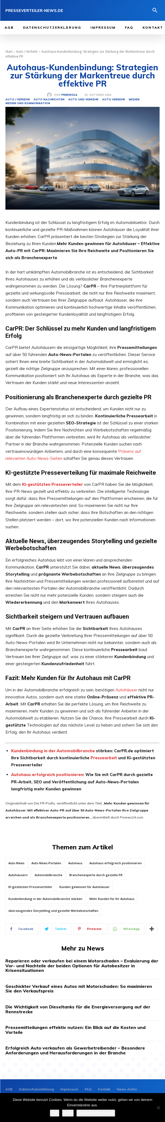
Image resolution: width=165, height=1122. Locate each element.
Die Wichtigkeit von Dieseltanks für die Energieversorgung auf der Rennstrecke (77, 1009)
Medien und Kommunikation (27, 103)
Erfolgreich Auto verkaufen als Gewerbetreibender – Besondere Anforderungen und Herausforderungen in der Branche (75, 1050)
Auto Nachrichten (49, 99)
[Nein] (158, 1107)
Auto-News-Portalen (46, 863)
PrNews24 (69, 95)
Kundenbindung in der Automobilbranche (53, 750)
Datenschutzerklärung (96, 1113)
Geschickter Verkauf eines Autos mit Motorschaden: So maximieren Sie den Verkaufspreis (78, 989)
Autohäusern (18, 875)
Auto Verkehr (113, 99)
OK (54, 1113)
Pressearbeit (103, 757)
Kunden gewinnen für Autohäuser (84, 887)
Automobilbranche (48, 875)
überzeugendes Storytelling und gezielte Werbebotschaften (53, 911)
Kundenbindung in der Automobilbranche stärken (45, 899)
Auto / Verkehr (27, 51)
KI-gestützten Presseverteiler (30, 887)
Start (8, 51)
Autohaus (75, 863)
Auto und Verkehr (83, 99)
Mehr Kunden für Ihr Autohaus (111, 899)
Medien (134, 99)
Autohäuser (126, 689)
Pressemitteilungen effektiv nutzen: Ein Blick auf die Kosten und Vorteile (75, 1030)
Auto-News (16, 863)
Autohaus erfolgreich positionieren (47, 774)
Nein (68, 1113)
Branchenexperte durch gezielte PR (95, 875)
